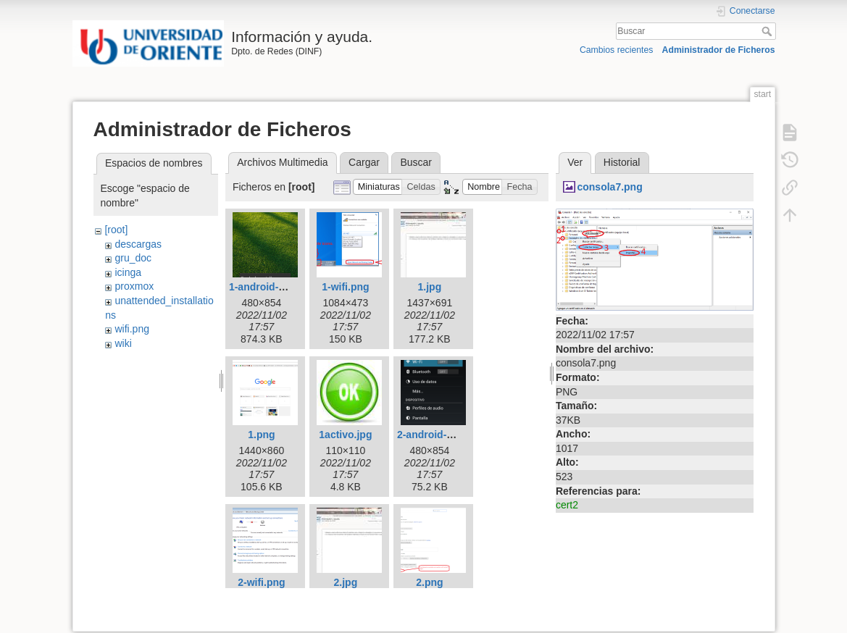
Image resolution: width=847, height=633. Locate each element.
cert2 (567, 505)
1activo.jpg (345, 434)
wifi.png (131, 329)
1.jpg (430, 287)
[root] (116, 229)
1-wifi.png (345, 287)
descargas (138, 244)
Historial (622, 162)
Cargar (364, 162)
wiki (122, 343)
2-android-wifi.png (441, 434)
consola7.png (609, 187)
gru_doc (132, 258)
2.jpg (346, 582)
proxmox (134, 286)
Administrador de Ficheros (718, 50)
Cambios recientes (616, 50)
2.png (429, 582)
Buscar (768, 31)
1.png (261, 434)
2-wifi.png (261, 582)
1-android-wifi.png (273, 287)
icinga (127, 272)
